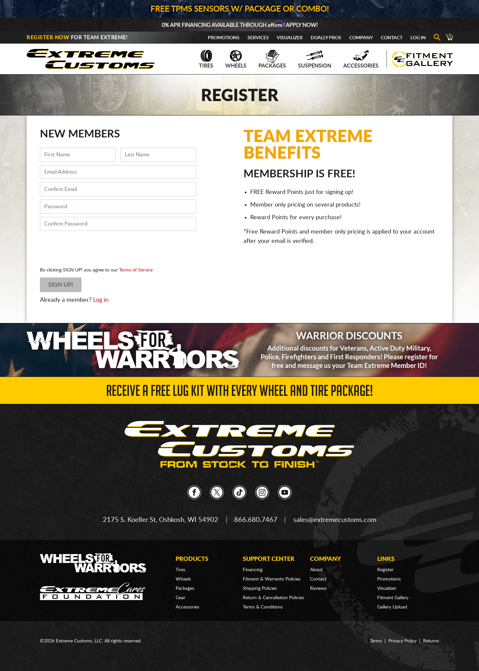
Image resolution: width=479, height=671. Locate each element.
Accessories (361, 59)
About (316, 570)
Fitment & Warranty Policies (271, 579)
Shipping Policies (260, 588)
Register (385, 570)
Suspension (314, 59)
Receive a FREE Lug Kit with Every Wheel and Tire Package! (239, 393)
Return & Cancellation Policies (273, 597)
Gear (180, 597)
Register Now (48, 37)
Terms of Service (136, 270)
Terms (376, 641)
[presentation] (90, 247)
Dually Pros (326, 38)
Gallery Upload (392, 607)
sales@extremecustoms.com (334, 520)
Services (258, 38)
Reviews (318, 588)
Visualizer (290, 38)
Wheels (235, 59)
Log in (100, 300)
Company (361, 38)
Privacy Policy (402, 641)
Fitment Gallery (392, 597)
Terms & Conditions (263, 607)
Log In (418, 38)
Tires (206, 59)
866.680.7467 (255, 520)
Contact (391, 38)
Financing (252, 570)
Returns (431, 641)
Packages (272, 59)
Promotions (224, 38)
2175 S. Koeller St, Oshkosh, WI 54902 (160, 520)
